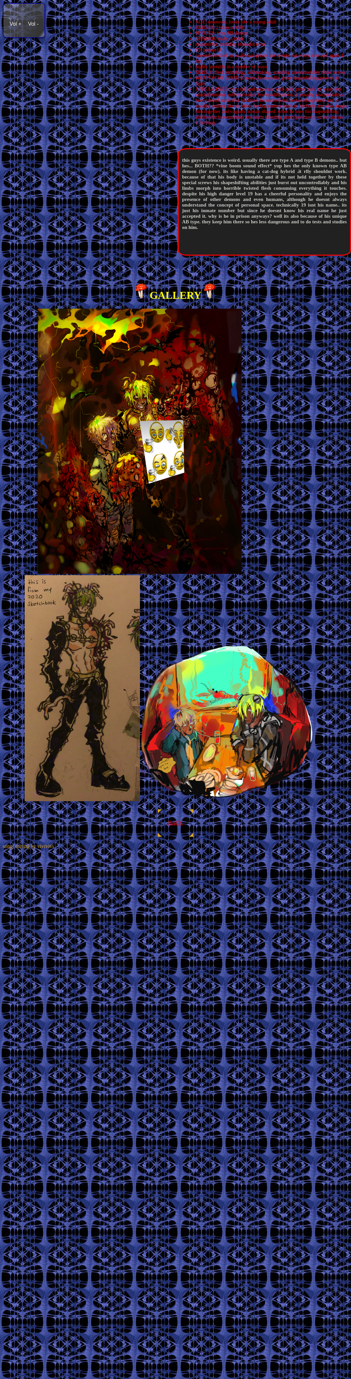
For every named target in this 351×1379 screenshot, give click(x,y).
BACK (175, 823)
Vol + (15, 24)
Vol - (33, 24)
